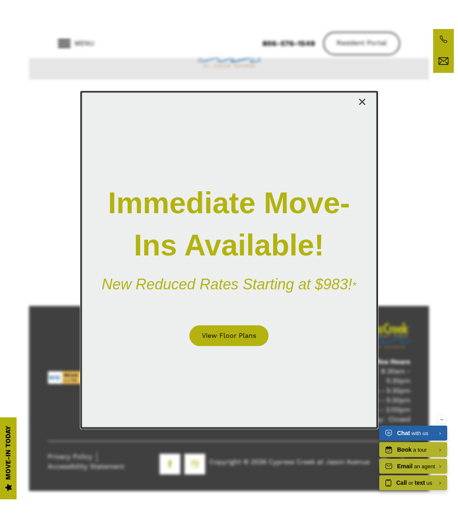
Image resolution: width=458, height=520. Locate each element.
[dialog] (229, 260)
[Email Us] (443, 61)
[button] (229, 335)
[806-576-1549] (443, 39)
